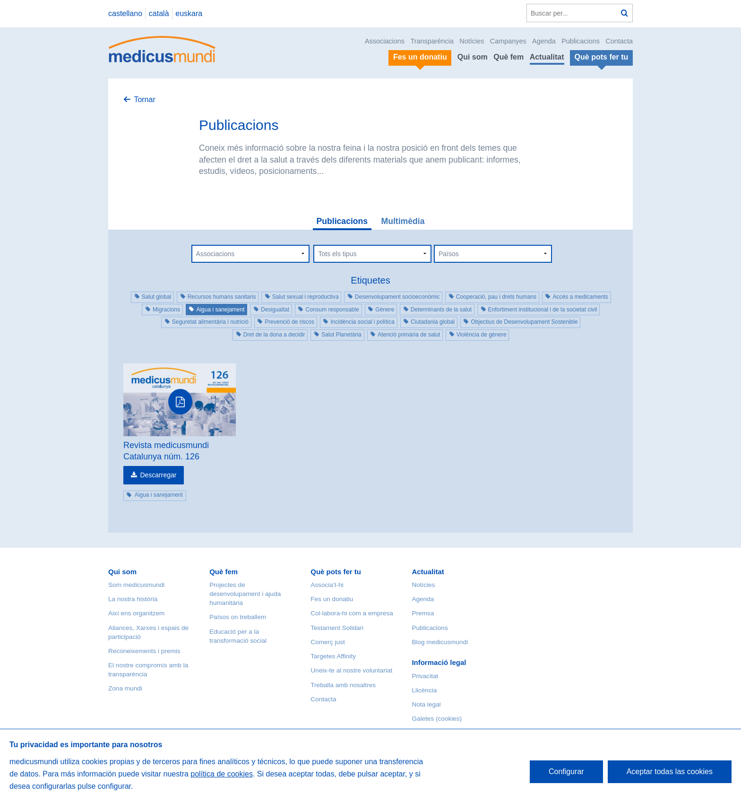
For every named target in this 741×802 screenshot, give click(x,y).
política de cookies (221, 774)
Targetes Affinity (333, 656)
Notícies (471, 41)
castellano (125, 13)
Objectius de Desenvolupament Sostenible (524, 322)
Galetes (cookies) (437, 718)
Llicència (424, 690)
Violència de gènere (482, 334)
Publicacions (580, 41)
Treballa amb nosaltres (343, 685)
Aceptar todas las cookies (670, 772)
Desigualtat (275, 309)
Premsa (423, 613)
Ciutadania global (433, 322)
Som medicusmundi (136, 584)
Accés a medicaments (580, 296)
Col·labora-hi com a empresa (351, 613)
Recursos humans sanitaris (222, 296)
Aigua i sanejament (220, 309)
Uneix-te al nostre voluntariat (351, 670)
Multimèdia (403, 221)
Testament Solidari (336, 627)
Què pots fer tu (335, 572)
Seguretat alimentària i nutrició (210, 322)
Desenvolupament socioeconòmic (397, 296)
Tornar (144, 99)
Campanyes (508, 41)
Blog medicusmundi (440, 642)
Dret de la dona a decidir (274, 334)
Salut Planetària (341, 334)
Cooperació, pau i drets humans (496, 296)
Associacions (385, 41)
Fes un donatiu (331, 599)
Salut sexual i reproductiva (305, 296)
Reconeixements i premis (144, 651)
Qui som (472, 57)
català (159, 13)
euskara (188, 13)
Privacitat (425, 676)
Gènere (384, 309)
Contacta (619, 41)
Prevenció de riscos (289, 322)
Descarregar (158, 475)
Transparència (431, 41)
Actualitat (547, 57)
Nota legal (426, 704)
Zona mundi (125, 688)
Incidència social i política (362, 322)
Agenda (544, 41)
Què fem (508, 57)
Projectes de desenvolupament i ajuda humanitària (245, 593)
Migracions (166, 309)
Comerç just (327, 642)
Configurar (566, 772)
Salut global (157, 296)
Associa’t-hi (327, 584)
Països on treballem (237, 617)
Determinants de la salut (441, 309)
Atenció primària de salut (409, 334)
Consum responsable (332, 309)
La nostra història (132, 599)
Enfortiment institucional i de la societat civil (542, 309)
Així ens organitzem (136, 613)
